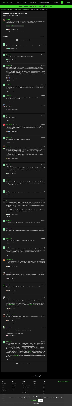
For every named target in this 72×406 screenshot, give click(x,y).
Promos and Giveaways (44, 2)
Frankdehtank (9, 326)
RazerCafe (3, 385)
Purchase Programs (5, 388)
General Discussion (25, 9)
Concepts (13, 387)
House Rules (33, 2)
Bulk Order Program (5, 390)
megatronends (9, 259)
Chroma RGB (14, 385)
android (12, 25)
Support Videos (24, 392)
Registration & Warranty (26, 385)
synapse (22, 25)
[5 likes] (11, 48)
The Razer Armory (17, 9)
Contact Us (34, 390)
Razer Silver (55, 2)
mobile (8, 25)
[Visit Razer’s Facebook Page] (43, 383)
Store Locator (4, 387)
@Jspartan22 (16, 355)
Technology (14, 383)
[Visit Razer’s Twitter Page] (43, 389)
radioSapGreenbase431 (11, 314)
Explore (13, 381)
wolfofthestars (9, 124)
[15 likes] (12, 214)
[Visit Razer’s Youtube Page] (43, 391)
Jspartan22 (8, 272)
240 (27, 40)
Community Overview (8, 9)
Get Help (23, 383)
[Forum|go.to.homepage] (7, 2)
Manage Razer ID (25, 390)
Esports (13, 388)
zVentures (34, 388)
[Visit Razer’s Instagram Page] (43, 385)
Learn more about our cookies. (57, 397)
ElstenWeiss (8, 146)
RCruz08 (8, 284)
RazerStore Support (25, 387)
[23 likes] (12, 131)
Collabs (13, 390)
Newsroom (34, 387)
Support (25, 2)
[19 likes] (12, 158)
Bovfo (7, 297)
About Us (34, 383)
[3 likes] (11, 78)
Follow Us (44, 381)
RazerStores (4, 383)
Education (3, 392)
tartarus (17, 25)
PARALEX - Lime (31, 304)
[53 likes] (12, 109)
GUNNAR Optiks (11, 304)
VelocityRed (8, 105)
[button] (68, 2)
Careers (34, 385)
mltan (7, 19)
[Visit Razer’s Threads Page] (43, 387)
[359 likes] (12, 29)
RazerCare (24, 388)
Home (2, 9)
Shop (2, 381)
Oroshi (7, 200)
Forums (18, 2)
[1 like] (10, 59)
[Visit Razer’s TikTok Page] (43, 392)
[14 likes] (12, 266)
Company (34, 381)
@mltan (29, 351)
